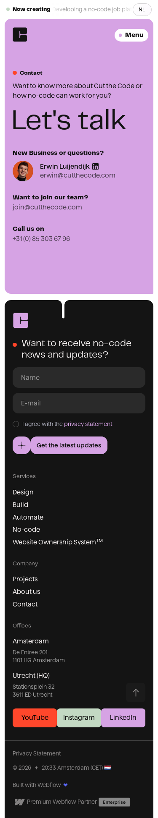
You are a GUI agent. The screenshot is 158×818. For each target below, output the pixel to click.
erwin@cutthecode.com (77, 175)
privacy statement (88, 424)
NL (142, 9)
